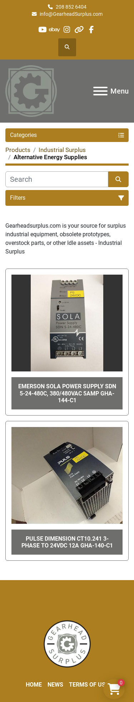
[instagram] (67, 29)
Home (34, 684)
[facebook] (91, 29)
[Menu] (100, 91)
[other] (79, 29)
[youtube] (42, 29)
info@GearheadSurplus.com (71, 14)
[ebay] (54, 29)
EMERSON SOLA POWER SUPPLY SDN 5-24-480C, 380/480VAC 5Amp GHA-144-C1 (67, 393)
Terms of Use (89, 684)
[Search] (56, 179)
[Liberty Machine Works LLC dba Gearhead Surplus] (67, 643)
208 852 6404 (71, 7)
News (55, 684)
